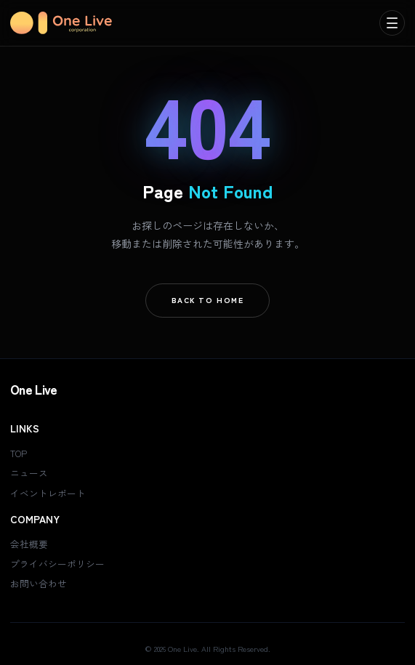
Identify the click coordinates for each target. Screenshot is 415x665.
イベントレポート (48, 493)
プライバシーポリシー (57, 564)
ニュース (29, 473)
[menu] (392, 23)
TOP (18, 453)
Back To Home (208, 299)
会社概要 (29, 544)
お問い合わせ (38, 583)
